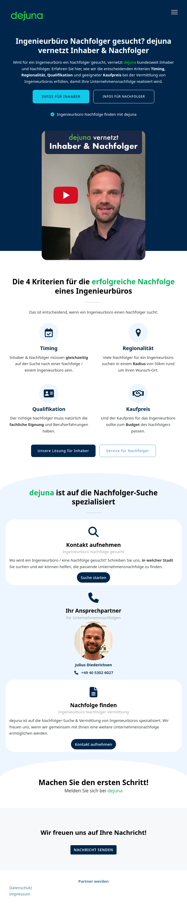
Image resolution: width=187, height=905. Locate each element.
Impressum (19, 893)
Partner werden (93, 881)
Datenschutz (20, 887)
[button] (174, 12)
